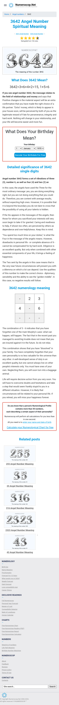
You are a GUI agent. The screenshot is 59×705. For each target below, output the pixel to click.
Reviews (5, 667)
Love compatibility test (10, 587)
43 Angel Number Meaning (20, 552)
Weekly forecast (7, 581)
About (4, 661)
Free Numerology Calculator (11, 634)
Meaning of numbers (9, 645)
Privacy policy (6, 670)
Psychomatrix (6, 573)
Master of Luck (7, 606)
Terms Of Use (6, 673)
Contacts (5, 680)
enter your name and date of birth (37, 422)
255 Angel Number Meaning (19, 464)
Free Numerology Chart (10, 626)
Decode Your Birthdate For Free (30, 155)
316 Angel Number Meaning (19, 508)
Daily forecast (6, 584)
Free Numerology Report (10, 631)
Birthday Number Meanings (11, 651)
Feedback (5, 664)
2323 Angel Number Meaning (19, 530)
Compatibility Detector (9, 609)
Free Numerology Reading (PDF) (13, 628)
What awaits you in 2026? (11, 578)
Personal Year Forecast (10, 603)
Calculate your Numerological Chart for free (30, 427)
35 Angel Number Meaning (20, 486)
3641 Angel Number (22, 34)
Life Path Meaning (8, 648)
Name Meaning (7, 570)
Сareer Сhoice (7, 590)
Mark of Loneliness (8, 612)
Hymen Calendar (7, 615)
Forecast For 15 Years (9, 576)
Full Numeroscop (8, 601)
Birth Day (5, 567)
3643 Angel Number (36, 34)
